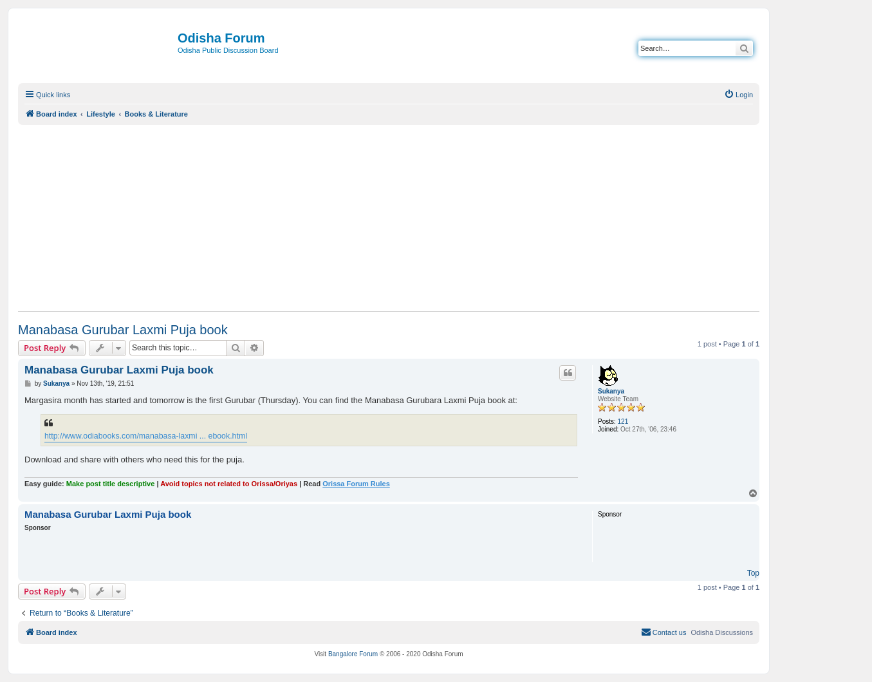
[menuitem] (738, 94)
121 (623, 421)
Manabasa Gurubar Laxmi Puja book (123, 330)
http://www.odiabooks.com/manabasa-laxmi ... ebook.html (145, 435)
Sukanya (611, 391)
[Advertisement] (388, 218)
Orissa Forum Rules (356, 484)
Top (753, 573)
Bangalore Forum (353, 654)
